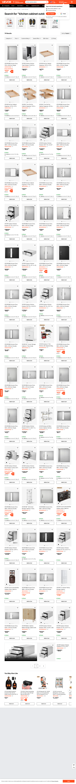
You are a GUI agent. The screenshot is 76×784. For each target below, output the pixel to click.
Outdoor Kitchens (25, 9)
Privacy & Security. (55, 781)
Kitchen (21, 26)
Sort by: (63, 33)
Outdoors (10, 9)
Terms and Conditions (62, 16)
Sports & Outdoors (44, 26)
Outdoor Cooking (16, 9)
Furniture (32, 26)
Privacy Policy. (50, 17)
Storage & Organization (55, 26)
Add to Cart (12, 80)
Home (6, 9)
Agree (68, 781)
